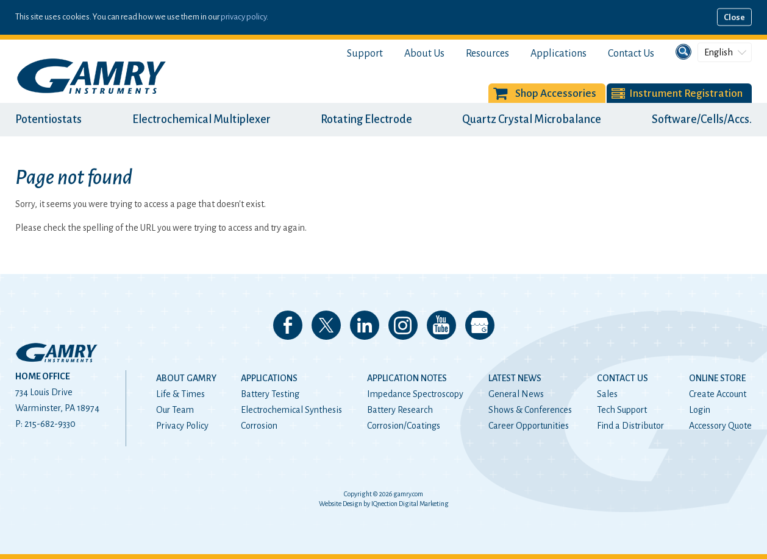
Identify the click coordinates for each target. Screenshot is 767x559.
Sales (607, 394)
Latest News (514, 378)
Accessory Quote (720, 426)
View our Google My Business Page (479, 325)
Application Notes (407, 378)
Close (734, 17)
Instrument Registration (686, 93)
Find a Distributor (630, 426)
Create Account (717, 394)
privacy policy (243, 16)
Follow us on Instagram (403, 325)
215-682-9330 (50, 424)
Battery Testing (270, 394)
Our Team (175, 410)
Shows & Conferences (530, 410)
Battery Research (400, 410)
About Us (424, 53)
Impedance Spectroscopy (415, 394)
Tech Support (622, 410)
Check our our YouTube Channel (441, 325)
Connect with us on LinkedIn (364, 325)
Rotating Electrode (366, 119)
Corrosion (259, 426)
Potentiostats (48, 119)
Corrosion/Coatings (403, 426)
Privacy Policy (182, 426)
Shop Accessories (555, 93)
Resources (487, 53)
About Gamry (186, 378)
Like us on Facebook (287, 325)
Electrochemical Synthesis (291, 410)
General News (516, 394)
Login (699, 410)
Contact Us (631, 53)
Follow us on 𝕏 (326, 325)
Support (365, 53)
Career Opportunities (528, 426)
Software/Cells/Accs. (702, 119)
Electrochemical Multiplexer (201, 119)
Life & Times (180, 394)
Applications (558, 53)
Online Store (717, 378)
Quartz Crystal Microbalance (531, 119)
